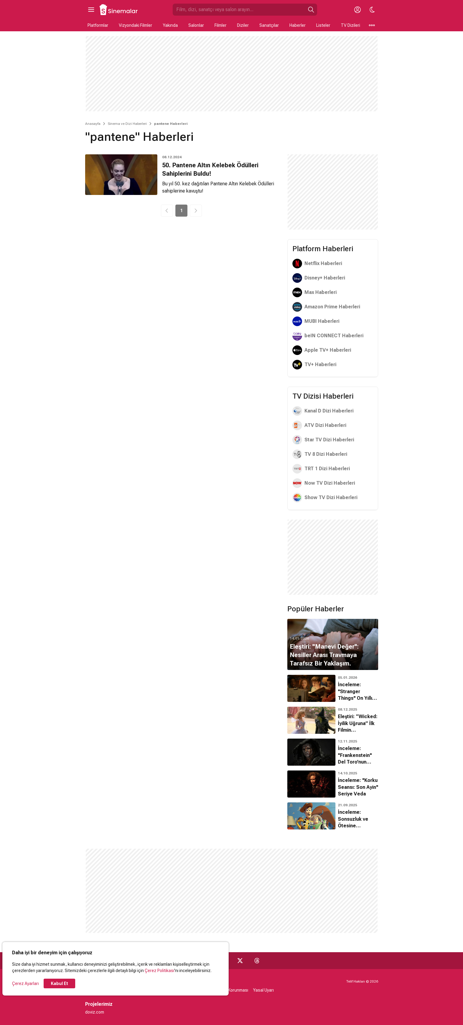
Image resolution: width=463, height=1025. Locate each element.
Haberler (297, 25)
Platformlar (98, 25)
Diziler (243, 25)
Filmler (221, 25)
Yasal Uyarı (263, 990)
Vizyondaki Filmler (135, 25)
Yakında (170, 25)
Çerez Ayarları (25, 983)
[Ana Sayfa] (119, 10)
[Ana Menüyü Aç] (91, 10)
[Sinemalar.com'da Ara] (239, 10)
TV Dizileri (350, 25)
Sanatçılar (269, 25)
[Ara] (311, 10)
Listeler (323, 25)
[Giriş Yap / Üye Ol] (358, 10)
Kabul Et (59, 983)
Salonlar (196, 25)
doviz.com (94, 1012)
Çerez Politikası (159, 970)
